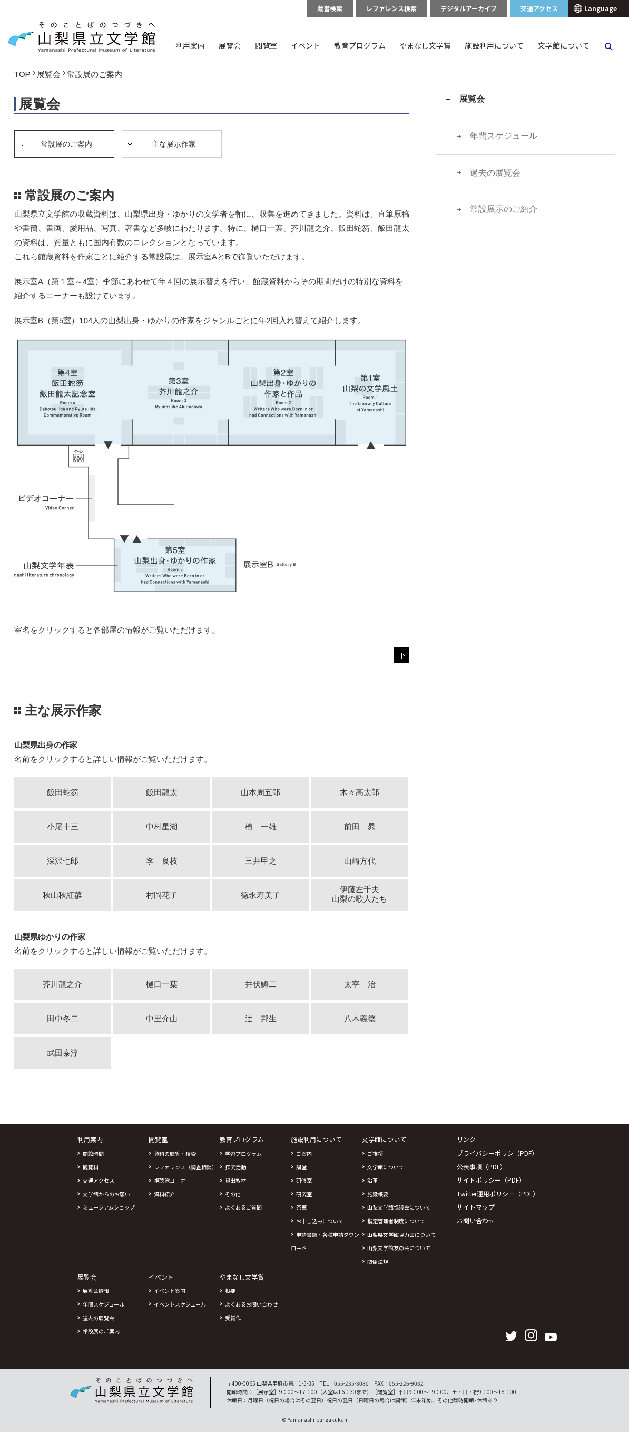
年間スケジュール (503, 135)
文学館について (563, 45)
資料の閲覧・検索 (175, 1153)
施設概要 (377, 1194)
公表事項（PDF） (481, 1166)
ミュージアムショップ (109, 1207)
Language (600, 8)
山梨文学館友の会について (398, 1248)
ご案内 (304, 1153)
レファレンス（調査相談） (185, 1167)
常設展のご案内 (101, 1331)
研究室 (304, 1194)
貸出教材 (235, 1180)
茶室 (301, 1207)
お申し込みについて (319, 1221)
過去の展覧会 (495, 172)
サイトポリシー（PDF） (491, 1179)
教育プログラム (360, 45)
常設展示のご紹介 (503, 209)
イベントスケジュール (180, 1304)
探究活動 (235, 1167)
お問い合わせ (476, 1220)
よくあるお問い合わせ (251, 1304)
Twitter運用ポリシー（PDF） (498, 1193)
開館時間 (93, 1153)
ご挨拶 (375, 1153)
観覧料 (91, 1167)
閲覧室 (266, 45)
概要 (230, 1290)
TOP (22, 74)
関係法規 (377, 1261)
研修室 (304, 1180)
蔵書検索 (329, 8)
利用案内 (190, 45)
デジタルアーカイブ (468, 8)
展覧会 (230, 45)
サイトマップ (476, 1206)
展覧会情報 (96, 1290)
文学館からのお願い (106, 1194)
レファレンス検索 (391, 8)
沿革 (372, 1180)
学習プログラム (243, 1153)
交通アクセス (539, 8)
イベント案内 (169, 1290)
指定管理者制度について (396, 1221)
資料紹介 (164, 1194)
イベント (305, 45)
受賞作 (233, 1318)
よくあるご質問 (243, 1207)
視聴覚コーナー (172, 1180)
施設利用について (494, 45)
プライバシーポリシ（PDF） (497, 1152)
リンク (466, 1139)
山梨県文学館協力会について (401, 1235)
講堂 (301, 1167)
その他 (233, 1194)
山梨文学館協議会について (398, 1207)
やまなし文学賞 (425, 45)
